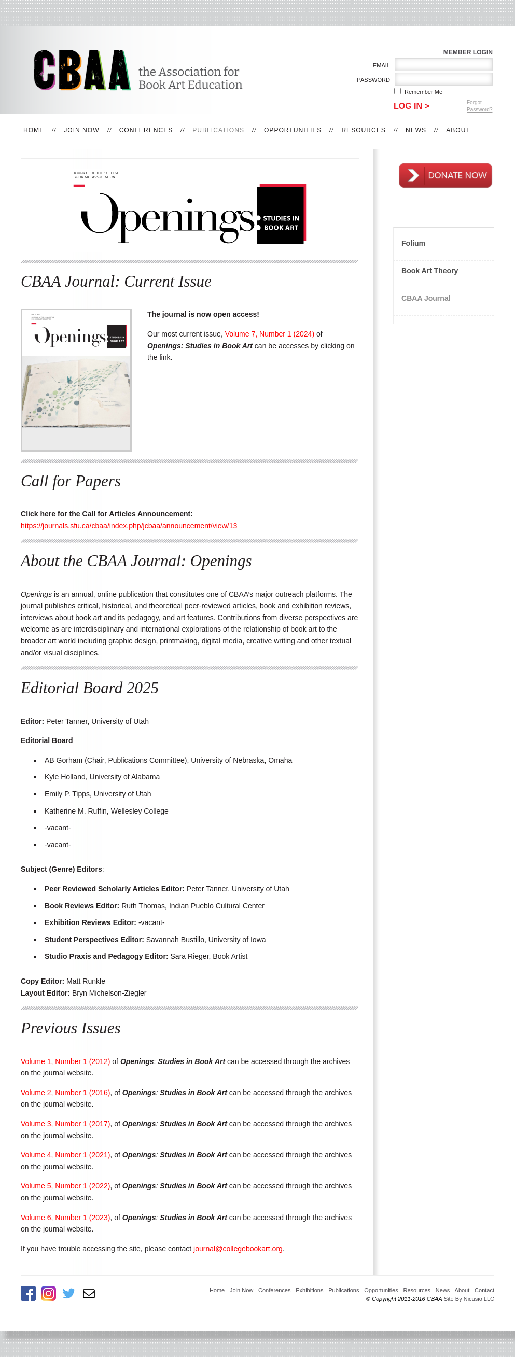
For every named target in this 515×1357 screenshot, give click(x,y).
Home (33, 130)
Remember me (423, 92)
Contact (484, 1290)
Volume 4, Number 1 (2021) (65, 1155)
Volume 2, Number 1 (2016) (65, 1092)
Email (379, 65)
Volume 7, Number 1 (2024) (269, 334)
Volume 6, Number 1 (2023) (65, 1217)
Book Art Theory (429, 271)
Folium (413, 243)
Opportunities (293, 130)
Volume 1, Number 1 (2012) (65, 1061)
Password (371, 80)
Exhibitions (309, 1290)
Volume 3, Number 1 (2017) (65, 1124)
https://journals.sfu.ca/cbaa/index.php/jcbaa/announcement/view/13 (129, 526)
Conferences (146, 130)
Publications (218, 130)
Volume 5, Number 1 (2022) (65, 1186)
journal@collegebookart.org (238, 1248)
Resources (363, 130)
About (458, 130)
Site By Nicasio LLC (469, 1299)
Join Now (81, 130)
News (416, 130)
